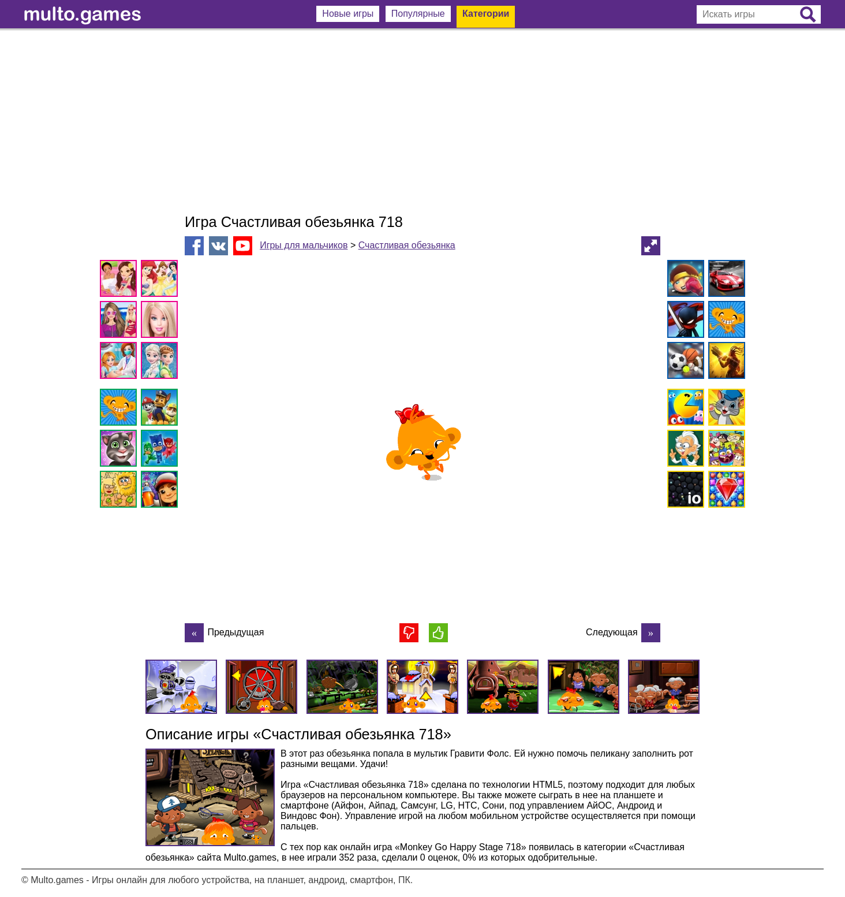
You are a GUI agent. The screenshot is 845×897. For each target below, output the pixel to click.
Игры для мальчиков (303, 245)
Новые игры (347, 13)
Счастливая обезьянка (406, 245)
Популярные (418, 13)
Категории (485, 13)
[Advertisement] (422, 121)
